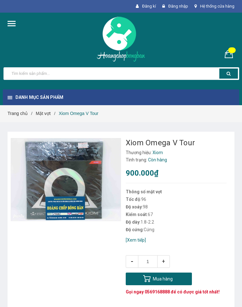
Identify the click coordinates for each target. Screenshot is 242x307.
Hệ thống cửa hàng (217, 6)
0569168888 (157, 291)
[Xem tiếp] (136, 240)
